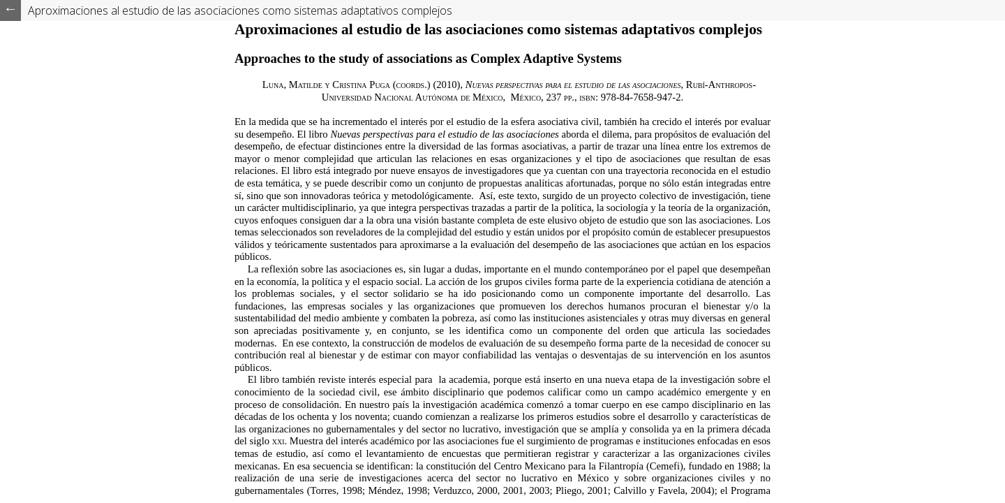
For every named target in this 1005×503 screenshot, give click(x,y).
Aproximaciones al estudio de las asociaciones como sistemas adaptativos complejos (240, 10)
